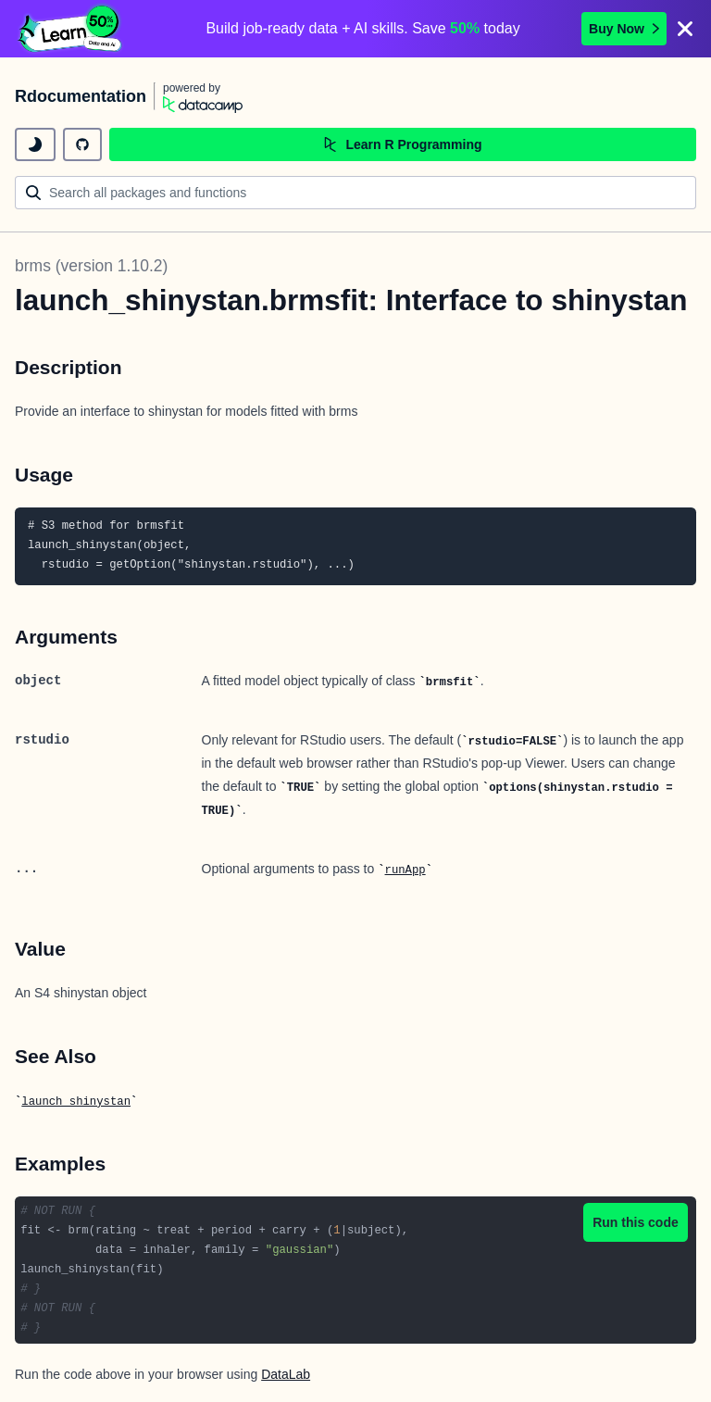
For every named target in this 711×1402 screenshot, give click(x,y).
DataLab (285, 1374)
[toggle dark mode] (35, 144)
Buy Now (624, 28)
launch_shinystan (76, 1101)
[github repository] (82, 144)
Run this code (635, 1222)
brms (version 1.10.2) (91, 266)
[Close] (685, 28)
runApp (405, 870)
